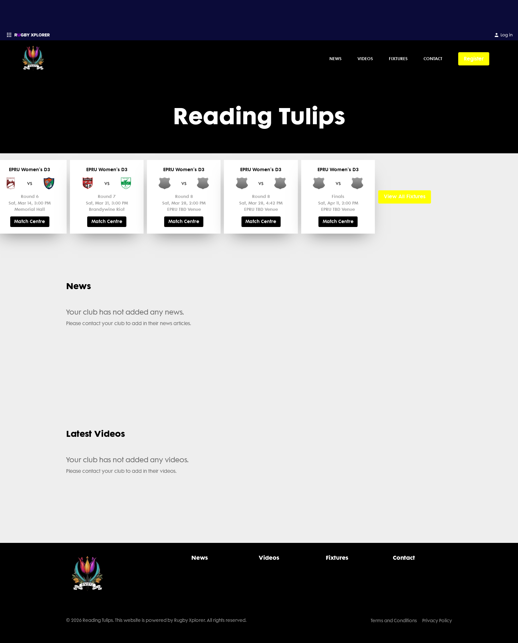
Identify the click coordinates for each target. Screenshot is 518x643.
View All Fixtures (405, 197)
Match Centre (29, 221)
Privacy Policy (437, 620)
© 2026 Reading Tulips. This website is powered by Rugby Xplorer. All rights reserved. (156, 620)
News (335, 58)
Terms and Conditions (394, 620)
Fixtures (398, 58)
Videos (365, 58)
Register (474, 59)
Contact (433, 58)
